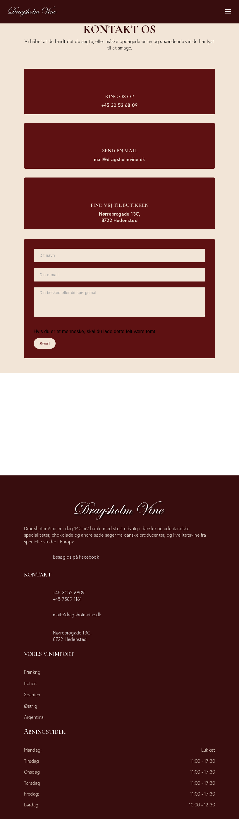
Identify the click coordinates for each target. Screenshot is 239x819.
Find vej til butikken (120, 205)
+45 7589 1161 (67, 599)
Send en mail (119, 150)
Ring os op (119, 96)
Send (44, 343)
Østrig (30, 706)
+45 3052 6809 (69, 592)
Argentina (34, 717)
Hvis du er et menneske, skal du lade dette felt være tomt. (95, 331)
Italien (30, 683)
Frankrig (32, 672)
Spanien (32, 694)
